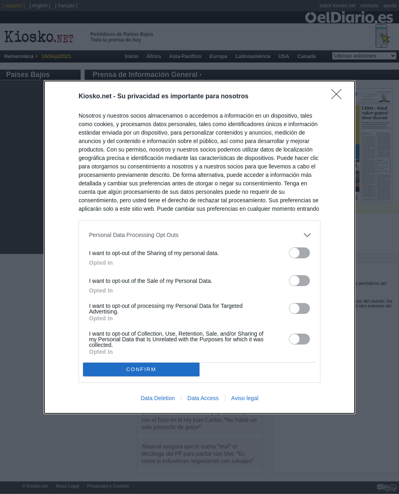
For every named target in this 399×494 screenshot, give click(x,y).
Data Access (203, 398)
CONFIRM (141, 369)
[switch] (299, 252)
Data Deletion (158, 398)
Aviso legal (244, 398)
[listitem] (199, 235)
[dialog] (199, 247)
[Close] (339, 96)
